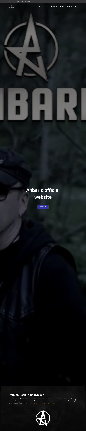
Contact (69, 7)
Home (41, 7)
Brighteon (21, 1)
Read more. (35, 403)
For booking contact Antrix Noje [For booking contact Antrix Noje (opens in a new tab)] (48, 403)
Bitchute (10, 1)
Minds (14, 1)
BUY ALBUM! (43, 207)
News (62, 7)
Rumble (17, 1)
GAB (25, 1)
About (47, 6)
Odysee (28, 1)
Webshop (54, 7)
